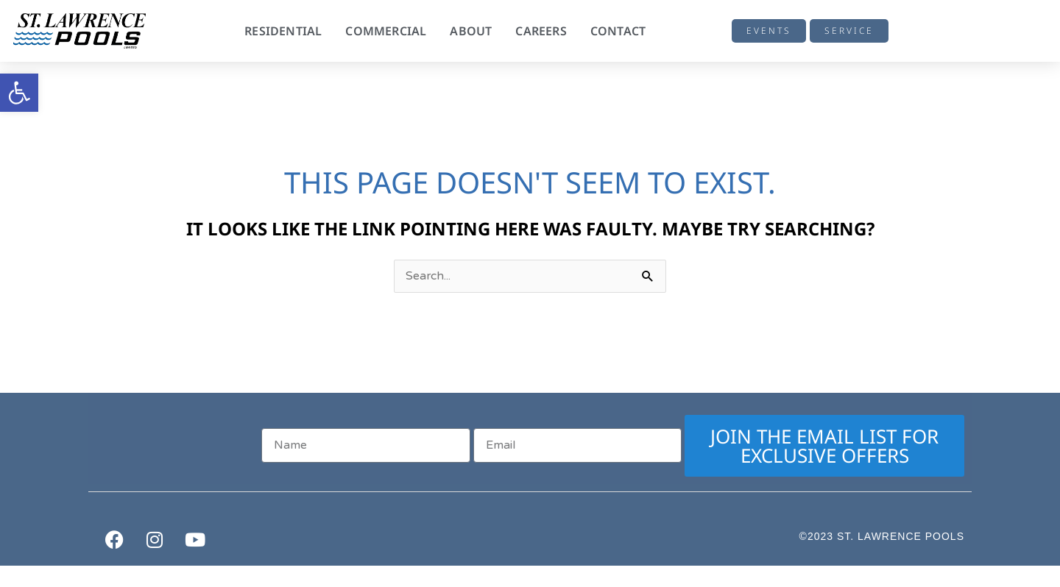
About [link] (471, 31)
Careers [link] (540, 31)
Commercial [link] (385, 31)
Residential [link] (283, 31)
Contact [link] (618, 31)
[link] (19, 93)
